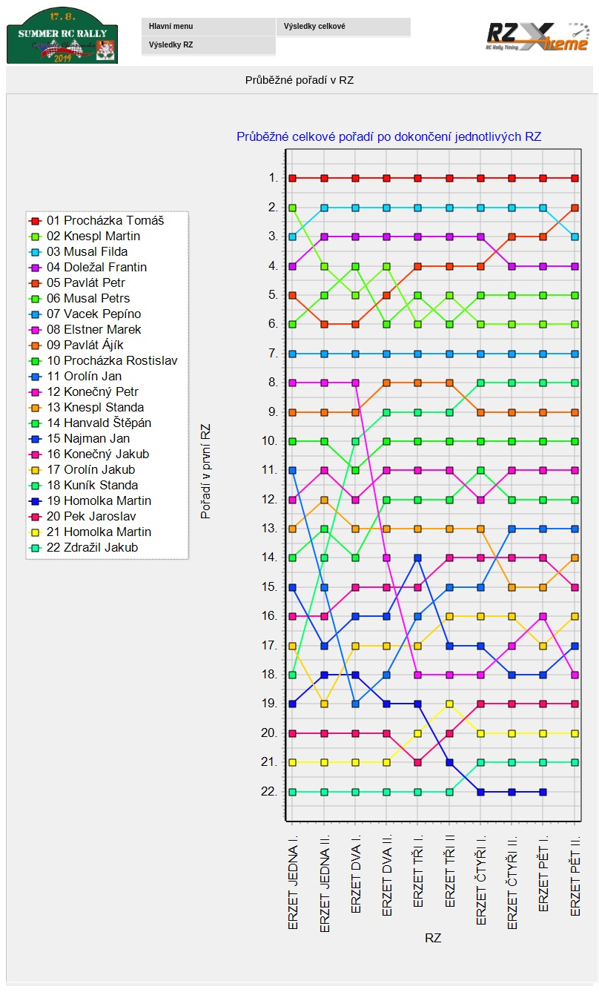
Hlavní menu (171, 26)
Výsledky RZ (171, 45)
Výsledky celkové (314, 26)
